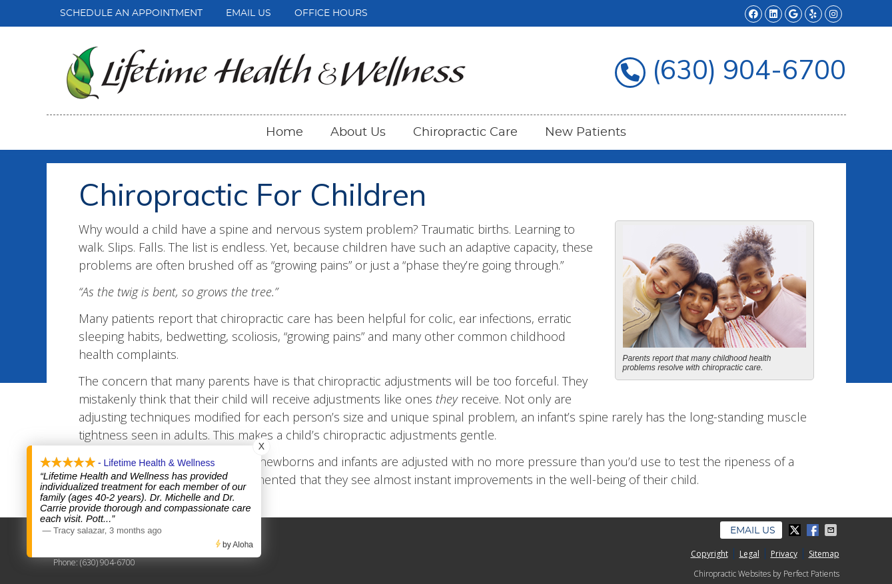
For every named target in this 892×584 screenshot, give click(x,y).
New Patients (585, 133)
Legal (749, 553)
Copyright (709, 553)
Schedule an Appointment (131, 13)
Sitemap (824, 553)
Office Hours (331, 13)
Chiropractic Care (465, 133)
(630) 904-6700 (107, 562)
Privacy (784, 553)
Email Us (248, 13)
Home (284, 133)
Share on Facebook (814, 530)
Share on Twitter (796, 530)
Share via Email (832, 530)
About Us (358, 133)
